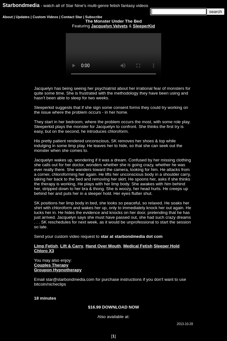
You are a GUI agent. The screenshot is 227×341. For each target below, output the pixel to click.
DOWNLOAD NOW (120, 307)
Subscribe (93, 17)
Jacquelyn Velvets (109, 26)
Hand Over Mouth (103, 246)
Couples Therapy (51, 265)
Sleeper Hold (166, 246)
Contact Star (71, 17)
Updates (23, 17)
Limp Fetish (46, 246)
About (8, 17)
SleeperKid (144, 26)
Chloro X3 (44, 250)
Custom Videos (45, 17)
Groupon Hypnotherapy (58, 269)
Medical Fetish (138, 246)
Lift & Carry (71, 246)
